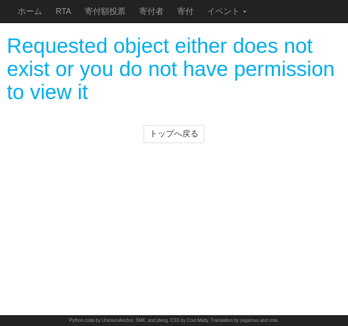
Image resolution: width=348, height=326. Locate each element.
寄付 (185, 11)
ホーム (30, 11)
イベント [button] (226, 11)
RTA (63, 11)
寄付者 (151, 11)
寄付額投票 (105, 11)
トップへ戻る (174, 133)
